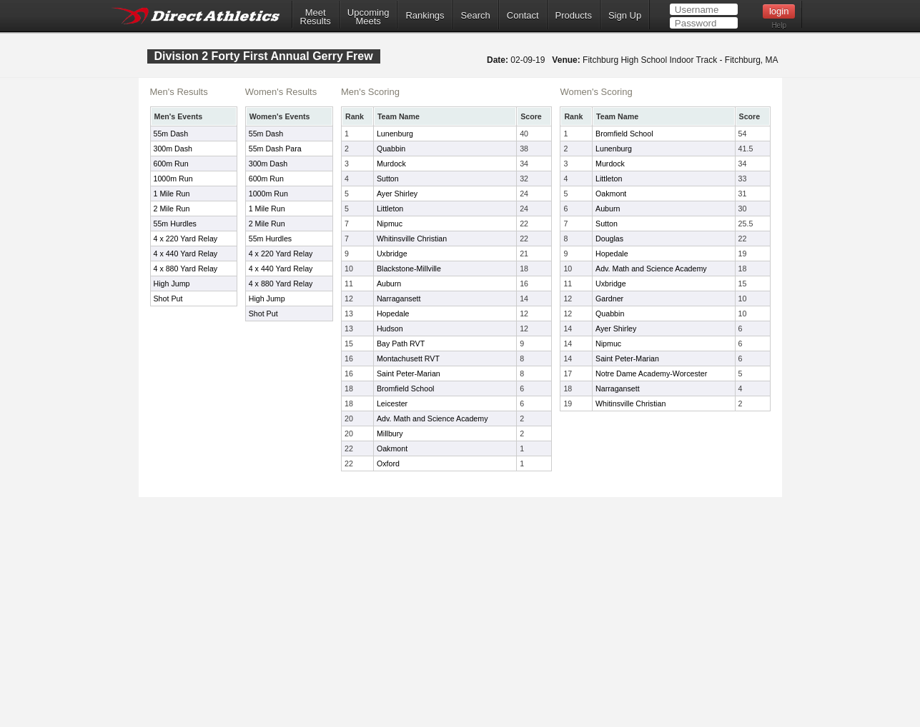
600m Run (171, 163)
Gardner (609, 298)
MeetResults (315, 17)
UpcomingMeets (368, 17)
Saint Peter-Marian (408, 373)
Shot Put (168, 298)
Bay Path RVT (401, 343)
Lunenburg (395, 133)
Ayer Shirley (397, 193)
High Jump (172, 283)
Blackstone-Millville (409, 268)
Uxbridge (392, 253)
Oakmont (392, 448)
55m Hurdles (175, 223)
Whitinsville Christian (412, 238)
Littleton (390, 208)
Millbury (390, 433)
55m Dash (171, 133)
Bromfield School (406, 388)
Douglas (609, 238)
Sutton (388, 178)
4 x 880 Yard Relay (186, 268)
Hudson (390, 328)
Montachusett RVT (408, 358)
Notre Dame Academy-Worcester (651, 373)
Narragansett (399, 298)
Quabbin (391, 148)
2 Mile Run (172, 208)
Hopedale (393, 313)
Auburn (389, 283)
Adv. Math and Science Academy (432, 418)
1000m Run (173, 178)
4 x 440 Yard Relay (186, 253)
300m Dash (173, 148)
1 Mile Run (172, 193)
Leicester (392, 403)
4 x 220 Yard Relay (186, 238)
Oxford (388, 463)
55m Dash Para (275, 148)
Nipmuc (389, 223)
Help (778, 25)
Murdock (391, 163)
